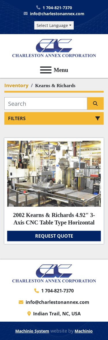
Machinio (84, 331)
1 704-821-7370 (57, 7)
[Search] (45, 103)
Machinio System (32, 331)
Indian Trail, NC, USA (57, 313)
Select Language (52, 25)
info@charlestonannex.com (57, 13)
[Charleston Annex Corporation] (54, 273)
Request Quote (54, 236)
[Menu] (46, 70)
